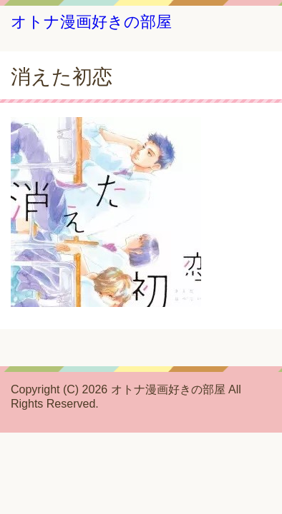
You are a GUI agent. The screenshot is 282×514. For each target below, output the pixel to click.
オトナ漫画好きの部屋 (91, 22)
